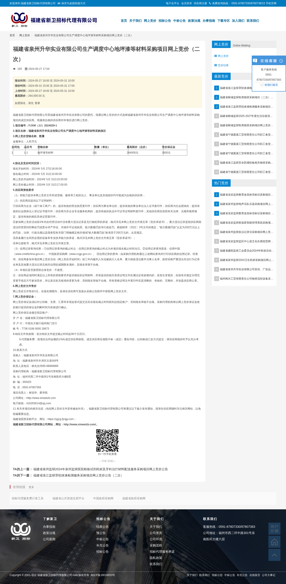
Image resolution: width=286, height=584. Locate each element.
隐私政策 (156, 558)
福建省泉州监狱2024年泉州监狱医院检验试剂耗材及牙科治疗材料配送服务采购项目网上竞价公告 (100, 469)
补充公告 (102, 545)
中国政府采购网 (103, 498)
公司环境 (156, 539)
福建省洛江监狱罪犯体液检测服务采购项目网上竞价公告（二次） (78, 475)
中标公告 (179, 20)
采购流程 (156, 545)
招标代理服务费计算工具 (28, 498)
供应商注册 (200, 3)
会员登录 (186, 3)
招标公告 (165, 20)
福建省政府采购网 (133, 498)
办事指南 (209, 20)
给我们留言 (271, 84)
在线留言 (255, 575)
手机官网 (271, 3)
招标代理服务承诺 (162, 551)
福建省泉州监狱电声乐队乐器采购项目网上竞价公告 (250, 204)
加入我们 (238, 20)
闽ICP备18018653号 (103, 575)
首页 (124, 20)
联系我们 (253, 20)
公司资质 (156, 533)
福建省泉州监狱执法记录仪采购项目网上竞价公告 (249, 232)
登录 (37, 103)
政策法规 (194, 20)
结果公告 (102, 526)
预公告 (101, 533)
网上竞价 (150, 20)
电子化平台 (172, 3)
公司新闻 (49, 539)
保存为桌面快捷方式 (73, 3)
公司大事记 (268, 575)
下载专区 (223, 20)
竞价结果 (221, 65)
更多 (31, 487)
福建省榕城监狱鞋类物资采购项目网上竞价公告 (248, 125)
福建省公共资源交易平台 (68, 498)
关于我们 (135, 20)
